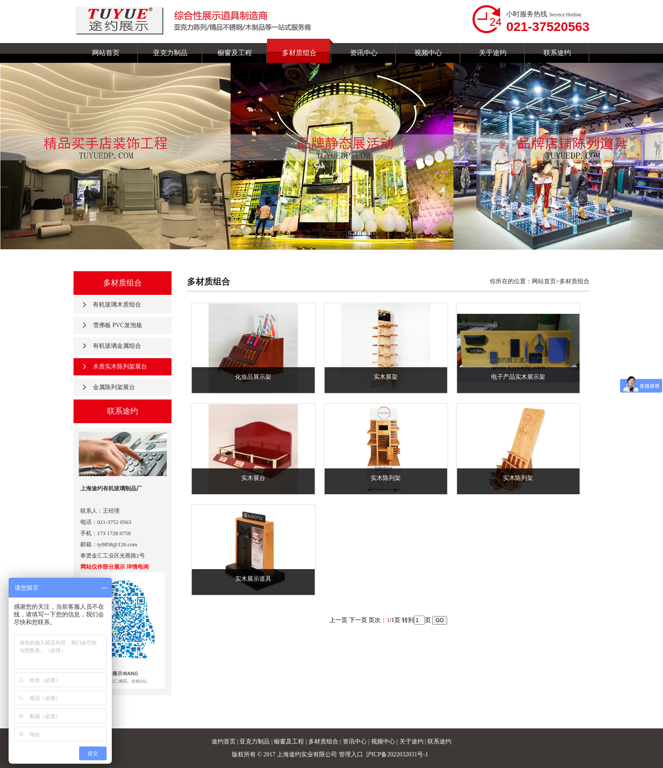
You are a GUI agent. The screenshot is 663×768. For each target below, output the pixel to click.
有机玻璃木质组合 (117, 304)
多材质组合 (324, 741)
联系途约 (439, 741)
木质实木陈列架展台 (120, 366)
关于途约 (412, 741)
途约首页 (224, 741)
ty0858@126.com (117, 544)
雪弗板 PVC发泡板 (117, 325)
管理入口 (351, 754)
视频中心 (384, 741)
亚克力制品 (254, 741)
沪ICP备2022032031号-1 (398, 754)
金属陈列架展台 (114, 387)
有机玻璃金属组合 (117, 346)
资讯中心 (355, 741)
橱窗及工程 (290, 741)
